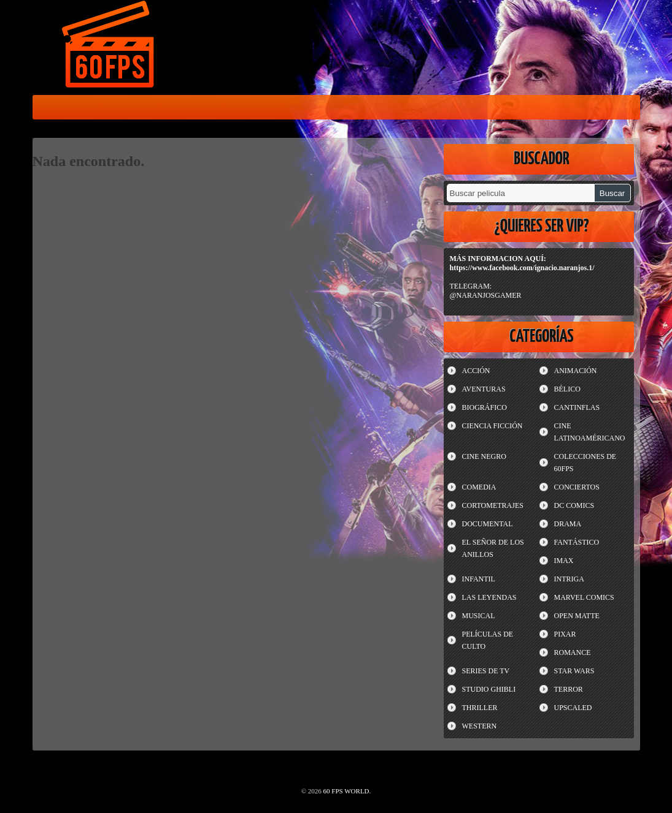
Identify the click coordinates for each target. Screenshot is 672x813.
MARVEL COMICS (584, 597)
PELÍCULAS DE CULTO (488, 640)
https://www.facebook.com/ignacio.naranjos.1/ (522, 267)
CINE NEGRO (484, 456)
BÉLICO (567, 389)
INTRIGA (569, 579)
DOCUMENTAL (487, 524)
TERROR (568, 689)
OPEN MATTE (577, 615)
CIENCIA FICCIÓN (492, 426)
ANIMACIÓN (575, 370)
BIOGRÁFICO (484, 407)
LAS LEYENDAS (489, 597)
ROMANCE (572, 652)
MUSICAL (478, 615)
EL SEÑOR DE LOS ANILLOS (493, 548)
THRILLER (480, 707)
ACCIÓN (476, 370)
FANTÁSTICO (577, 542)
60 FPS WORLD (109, 46)
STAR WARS (574, 671)
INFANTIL (478, 579)
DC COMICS (574, 505)
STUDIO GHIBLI (489, 689)
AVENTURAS (484, 389)
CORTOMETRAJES (492, 505)
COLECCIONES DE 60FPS (585, 462)
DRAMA (568, 524)
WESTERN (479, 726)
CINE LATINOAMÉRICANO (589, 432)
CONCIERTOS (577, 487)
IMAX (564, 560)
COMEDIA (479, 487)
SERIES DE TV (486, 671)
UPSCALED (573, 707)
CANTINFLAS (577, 407)
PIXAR (565, 634)
